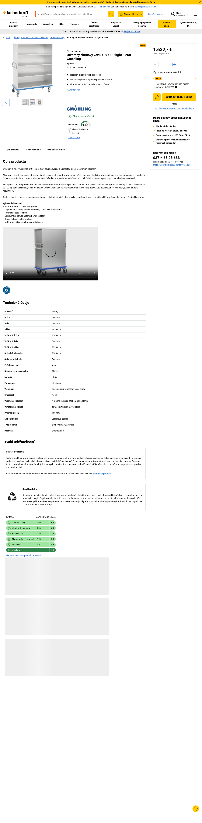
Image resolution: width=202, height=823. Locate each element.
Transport (75, 24)
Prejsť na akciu (132, 31)
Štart (16, 37)
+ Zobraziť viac (73, 90)
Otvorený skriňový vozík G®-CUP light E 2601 (87, 37)
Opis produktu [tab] (12, 149)
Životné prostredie (94, 24)
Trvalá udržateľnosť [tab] (56, 149)
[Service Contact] (195, 808)
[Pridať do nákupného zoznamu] (157, 97)
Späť (6, 37)
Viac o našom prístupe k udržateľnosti (23, 555)
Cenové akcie (166, 24)
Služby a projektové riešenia (142, 24)
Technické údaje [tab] (33, 149)
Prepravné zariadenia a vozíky (34, 37)
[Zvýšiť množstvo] (174, 64)
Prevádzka (48, 24)
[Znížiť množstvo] (155, 64)
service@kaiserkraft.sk (145, 7)
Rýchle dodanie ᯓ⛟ (188, 24)
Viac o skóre (74, 137)
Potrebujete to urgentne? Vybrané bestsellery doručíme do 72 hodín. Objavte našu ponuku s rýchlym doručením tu (101, 2)
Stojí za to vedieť (116, 24)
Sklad (61, 24)
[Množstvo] (164, 64)
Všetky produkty (13, 24)
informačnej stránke (102, 473)
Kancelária (32, 24)
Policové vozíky (57, 37)
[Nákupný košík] (195, 14)
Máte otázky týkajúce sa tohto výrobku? (171, 165)
